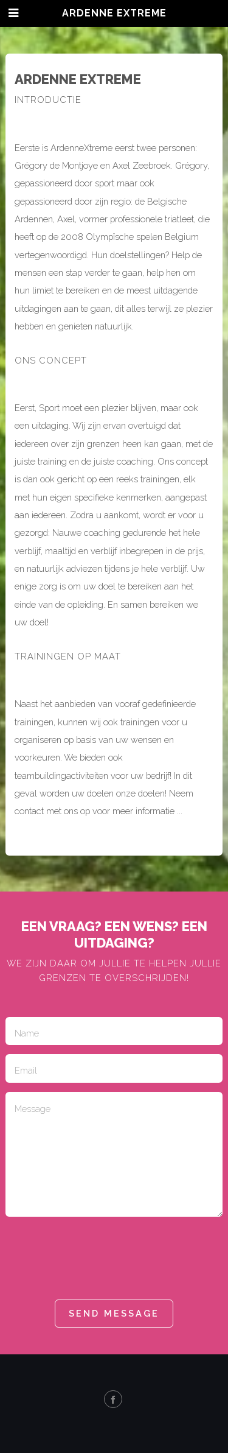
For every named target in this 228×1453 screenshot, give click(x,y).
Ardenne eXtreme (114, 13)
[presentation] (97, 1258)
